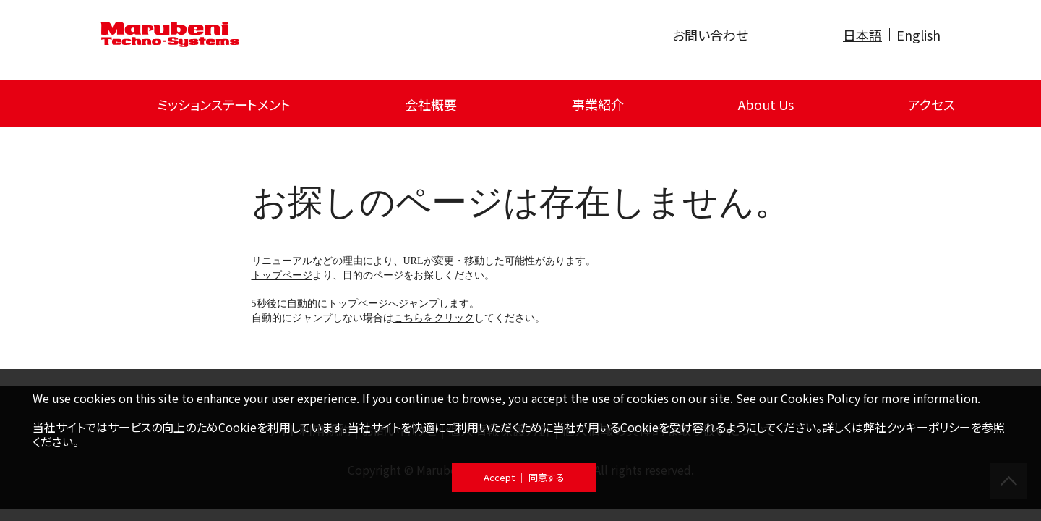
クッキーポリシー (928, 427)
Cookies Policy (820, 398)
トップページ (282, 275)
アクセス (931, 104)
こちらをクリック (433, 318)
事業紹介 (598, 104)
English (918, 34)
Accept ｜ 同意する (524, 477)
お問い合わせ (710, 34)
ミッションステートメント (224, 104)
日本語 (862, 34)
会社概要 (431, 104)
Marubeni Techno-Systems (169, 34)
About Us (766, 104)
